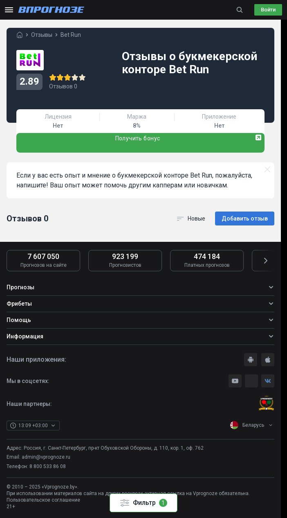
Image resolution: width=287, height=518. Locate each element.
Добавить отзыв (245, 218)
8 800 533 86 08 (47, 466)
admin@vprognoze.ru (46, 457)
